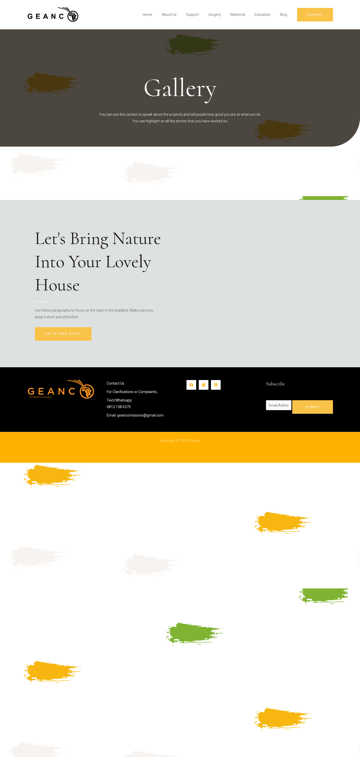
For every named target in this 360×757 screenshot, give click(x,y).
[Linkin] (216, 385)
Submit (312, 407)
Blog (284, 15)
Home (162, 15)
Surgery (223, 15)
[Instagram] (203, 385)
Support (202, 15)
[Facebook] (191, 385)
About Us (182, 15)
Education (266, 15)
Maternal (243, 15)
